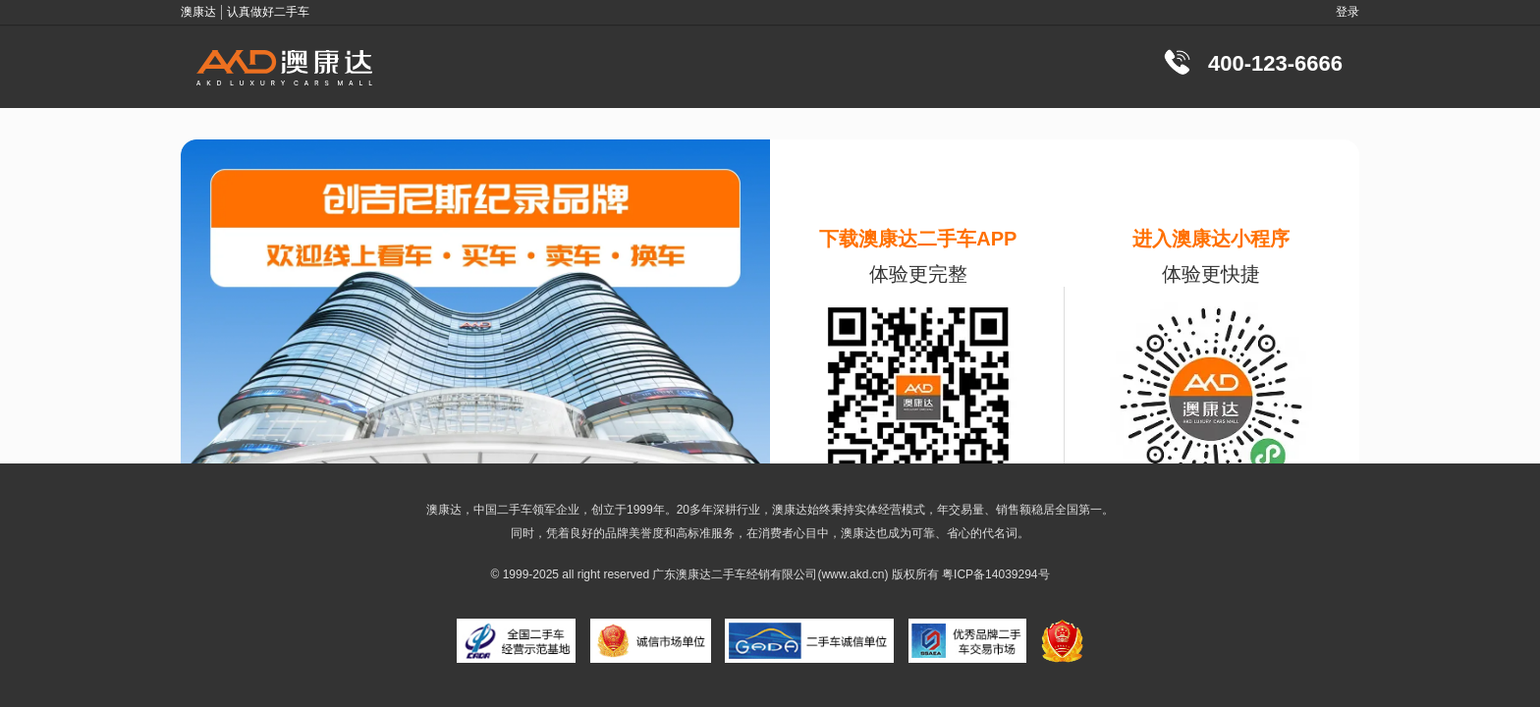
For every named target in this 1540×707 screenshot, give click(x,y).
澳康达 (693, 574)
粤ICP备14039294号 (995, 574)
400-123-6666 (1275, 63)
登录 (1347, 12)
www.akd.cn (852, 574)
